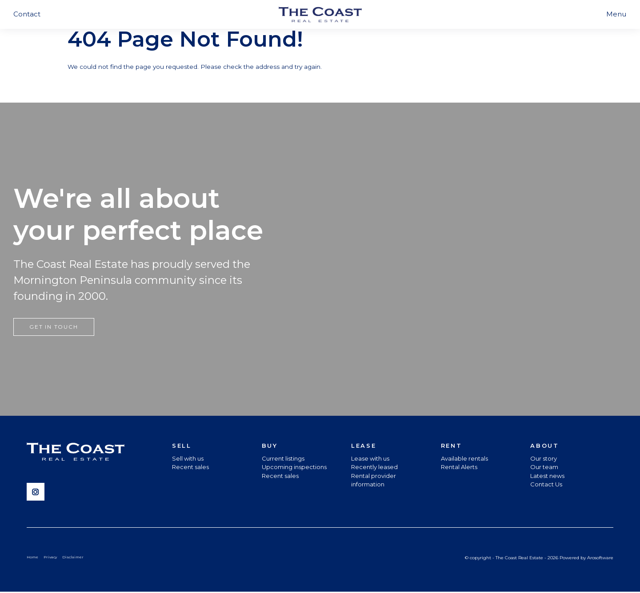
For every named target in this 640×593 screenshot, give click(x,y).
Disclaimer (76, 558)
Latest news (547, 476)
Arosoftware (600, 558)
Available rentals (464, 459)
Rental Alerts (459, 467)
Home (33, 558)
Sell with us (188, 459)
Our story (543, 459)
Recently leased (374, 467)
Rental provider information (373, 481)
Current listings (283, 459)
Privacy (52, 558)
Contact (26, 14)
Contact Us (546, 485)
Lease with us (370, 459)
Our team (544, 467)
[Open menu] (616, 14)
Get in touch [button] (53, 327)
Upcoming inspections (294, 467)
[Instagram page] (38, 493)
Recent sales (190, 467)
